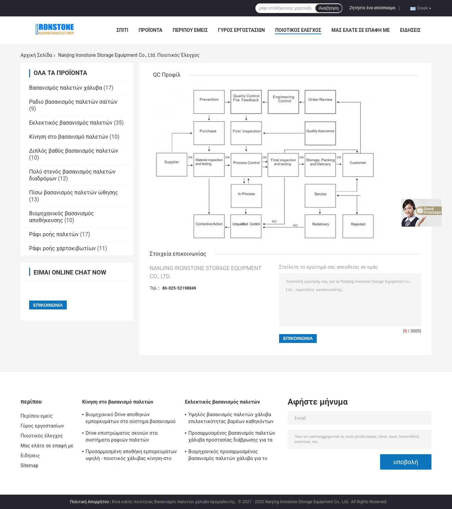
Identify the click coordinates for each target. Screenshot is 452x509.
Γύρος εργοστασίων (241, 30)
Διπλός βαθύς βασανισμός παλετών (73, 151)
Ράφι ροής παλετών (54, 234)
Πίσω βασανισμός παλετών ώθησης (73, 192)
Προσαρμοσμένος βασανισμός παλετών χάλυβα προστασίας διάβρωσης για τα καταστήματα (231, 437)
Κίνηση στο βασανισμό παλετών (68, 136)
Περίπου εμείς (190, 30)
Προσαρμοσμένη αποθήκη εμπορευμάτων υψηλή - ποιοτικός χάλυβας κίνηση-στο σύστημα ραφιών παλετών (131, 456)
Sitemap (29, 465)
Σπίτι (122, 30)
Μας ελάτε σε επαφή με (360, 30)
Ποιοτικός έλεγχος (298, 30)
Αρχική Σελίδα (36, 55)
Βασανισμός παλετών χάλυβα (65, 88)
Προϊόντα (151, 30)
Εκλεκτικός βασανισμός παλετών (70, 122)
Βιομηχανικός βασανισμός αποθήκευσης (61, 217)
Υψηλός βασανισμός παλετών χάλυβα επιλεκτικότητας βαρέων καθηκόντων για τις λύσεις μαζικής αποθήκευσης (231, 419)
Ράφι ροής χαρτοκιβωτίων (62, 248)
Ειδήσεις (410, 30)
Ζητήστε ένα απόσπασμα (373, 7)
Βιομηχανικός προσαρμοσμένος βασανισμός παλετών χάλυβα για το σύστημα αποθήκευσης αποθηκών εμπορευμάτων (227, 456)
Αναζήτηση (329, 8)
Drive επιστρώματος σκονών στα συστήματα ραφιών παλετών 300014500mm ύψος (122, 437)
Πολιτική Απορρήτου (89, 501)
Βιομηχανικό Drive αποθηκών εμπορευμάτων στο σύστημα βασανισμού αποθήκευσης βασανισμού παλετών (131, 419)
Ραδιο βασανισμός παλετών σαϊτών (73, 102)
